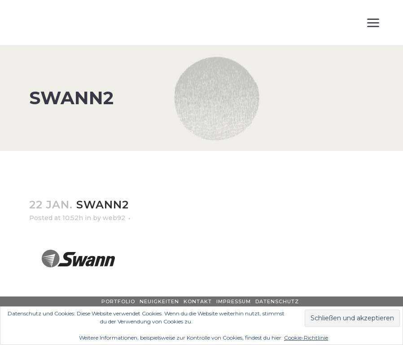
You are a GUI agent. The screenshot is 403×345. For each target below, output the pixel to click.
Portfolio (118, 301)
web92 (114, 218)
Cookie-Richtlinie (306, 337)
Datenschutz (277, 301)
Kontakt (198, 301)
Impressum (233, 301)
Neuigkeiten (159, 301)
